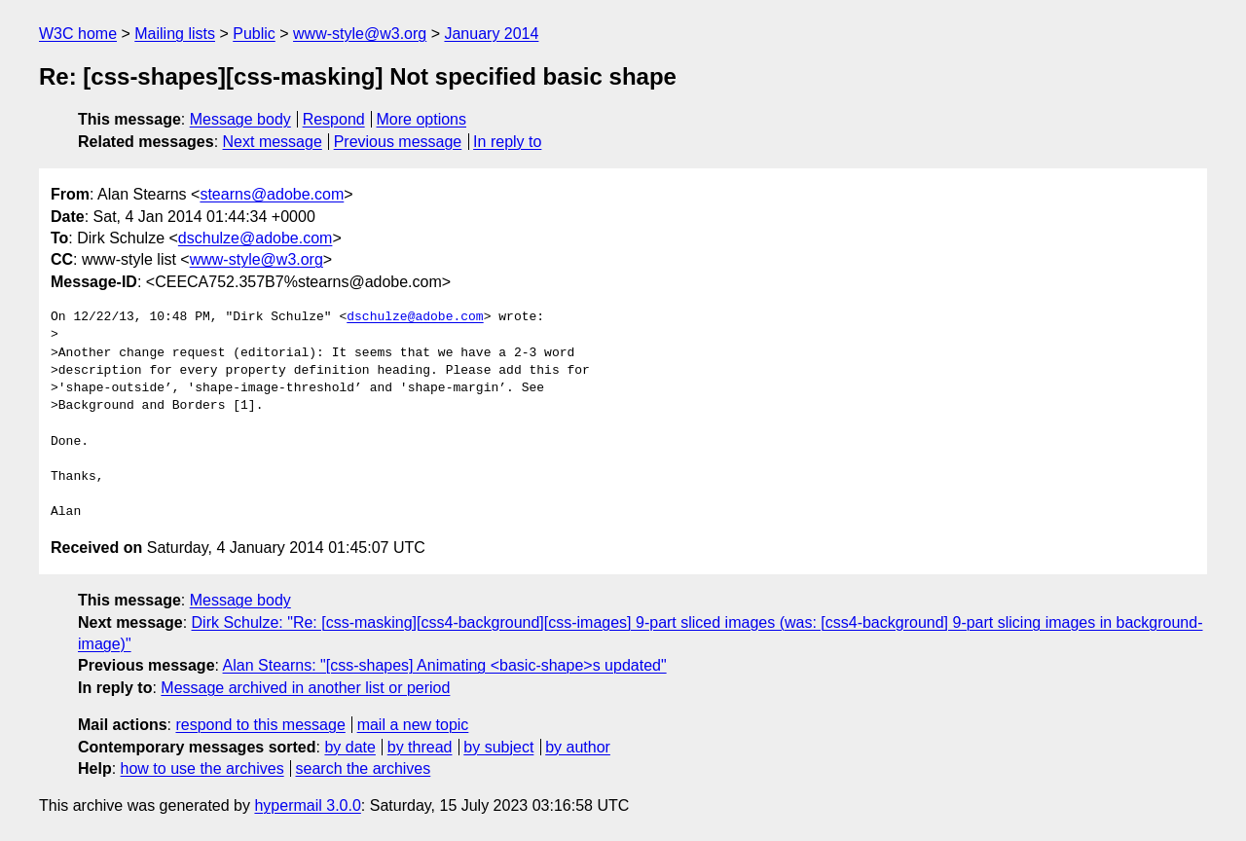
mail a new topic (413, 724)
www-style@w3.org (359, 33)
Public (254, 33)
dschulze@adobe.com (255, 238)
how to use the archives (202, 768)
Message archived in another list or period (305, 687)
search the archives (363, 768)
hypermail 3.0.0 (307, 805)
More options (422, 119)
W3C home (78, 33)
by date (349, 747)
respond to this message (260, 724)
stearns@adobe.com (272, 194)
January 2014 (491, 33)
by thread (420, 747)
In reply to (507, 141)
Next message (272, 141)
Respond (334, 119)
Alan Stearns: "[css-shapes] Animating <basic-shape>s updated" (445, 665)
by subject (498, 747)
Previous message (398, 141)
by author (577, 747)
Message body (240, 119)
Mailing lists (174, 33)
